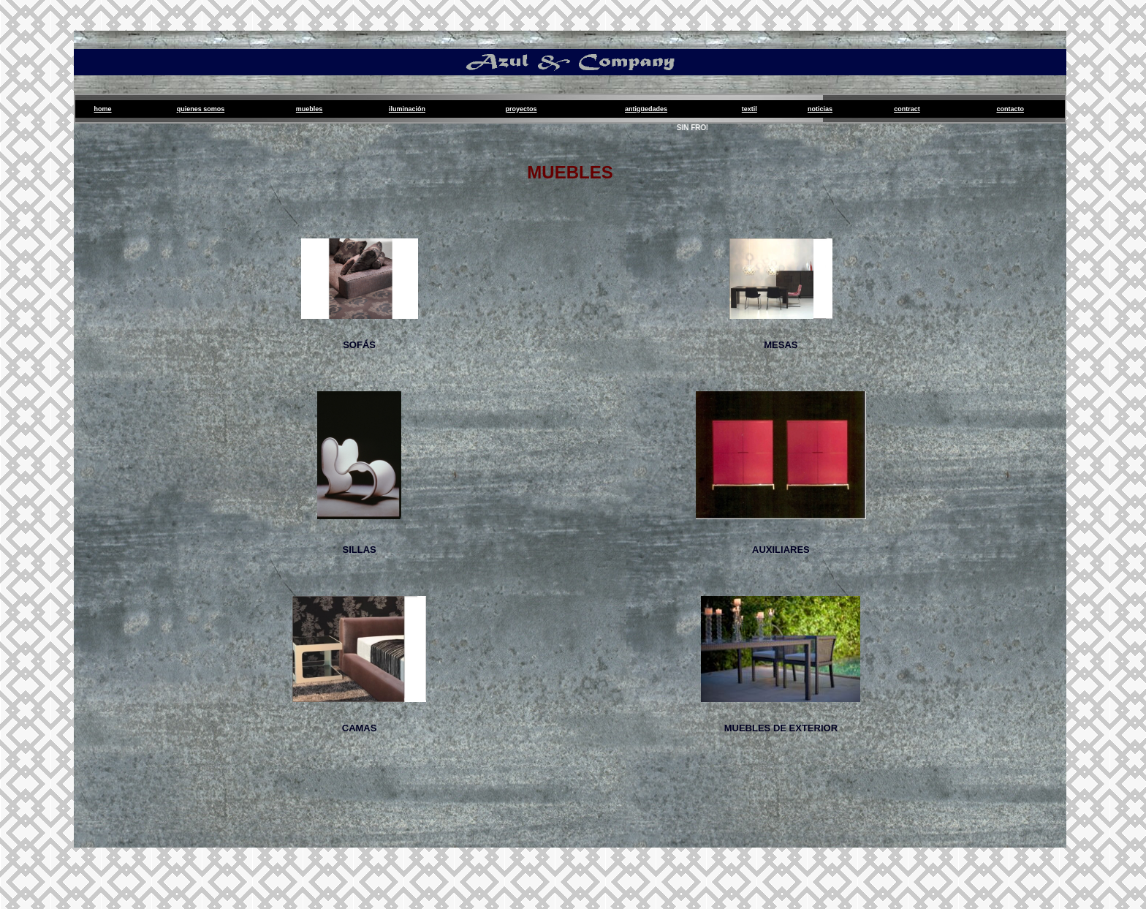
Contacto (1010, 109)
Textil (749, 109)
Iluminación (407, 109)
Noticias (820, 109)
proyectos (521, 109)
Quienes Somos (201, 109)
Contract (907, 109)
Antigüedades (646, 109)
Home (103, 109)
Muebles (309, 109)
